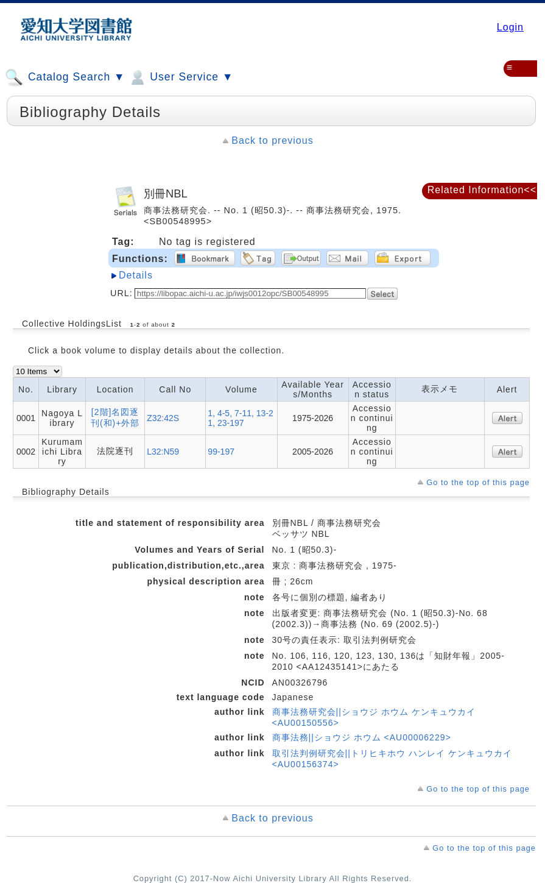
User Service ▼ (180, 77)
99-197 (221, 451)
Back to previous (272, 140)
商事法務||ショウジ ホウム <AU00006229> (361, 737)
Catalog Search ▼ (65, 77)
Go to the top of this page (478, 482)
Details (136, 275)
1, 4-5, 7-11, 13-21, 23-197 (240, 418)
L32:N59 (163, 451)
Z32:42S (163, 418)
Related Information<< (481, 190)
